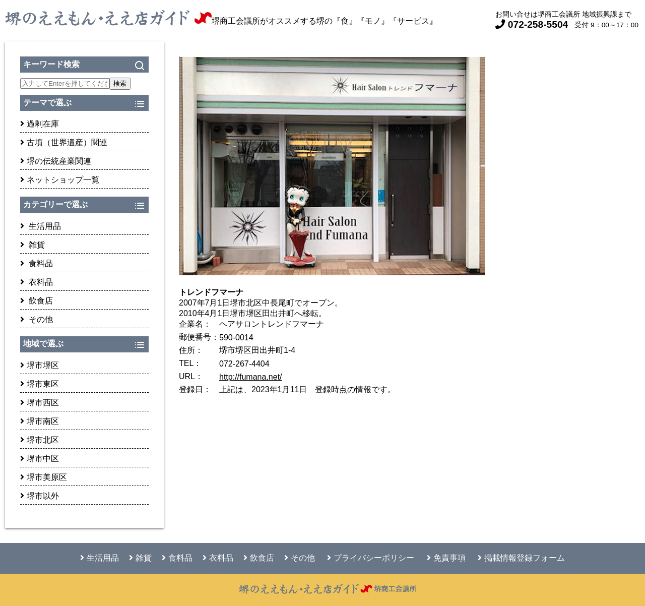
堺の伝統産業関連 (55, 161)
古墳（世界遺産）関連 (63, 142)
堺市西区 (39, 402)
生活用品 (40, 226)
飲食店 (36, 300)
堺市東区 (39, 384)
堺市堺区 (39, 365)
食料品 (36, 263)
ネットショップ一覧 (59, 179)
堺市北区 (39, 440)
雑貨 (32, 244)
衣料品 (36, 282)
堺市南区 (39, 421)
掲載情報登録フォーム (521, 558)
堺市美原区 (43, 477)
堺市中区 (39, 458)
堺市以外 (39, 496)
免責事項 (446, 558)
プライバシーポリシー (370, 558)
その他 (36, 319)
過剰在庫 (39, 123)
